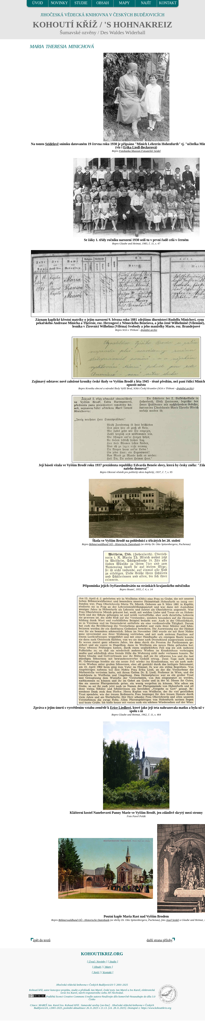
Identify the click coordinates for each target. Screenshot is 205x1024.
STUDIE (80, 3)
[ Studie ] (113, 961)
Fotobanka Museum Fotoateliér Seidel (140, 151)
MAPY (124, 3)
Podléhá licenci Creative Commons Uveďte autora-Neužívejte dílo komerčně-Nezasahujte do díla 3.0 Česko (92, 998)
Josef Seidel (172, 920)
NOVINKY (59, 3)
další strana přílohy (160, 940)
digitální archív (149, 330)
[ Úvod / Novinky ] (97, 961)
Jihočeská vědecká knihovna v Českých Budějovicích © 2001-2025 (92, 984)
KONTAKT (168, 3)
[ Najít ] (96, 972)
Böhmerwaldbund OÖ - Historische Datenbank (114, 544)
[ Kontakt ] (107, 972)
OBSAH (102, 3)
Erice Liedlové (120, 707)
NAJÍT (146, 3)
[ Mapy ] (108, 966)
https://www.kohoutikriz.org (156, 1007)
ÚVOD (37, 3)
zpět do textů (42, 940)
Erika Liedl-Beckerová (139, 147)
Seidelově (52, 144)
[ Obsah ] (97, 966)
